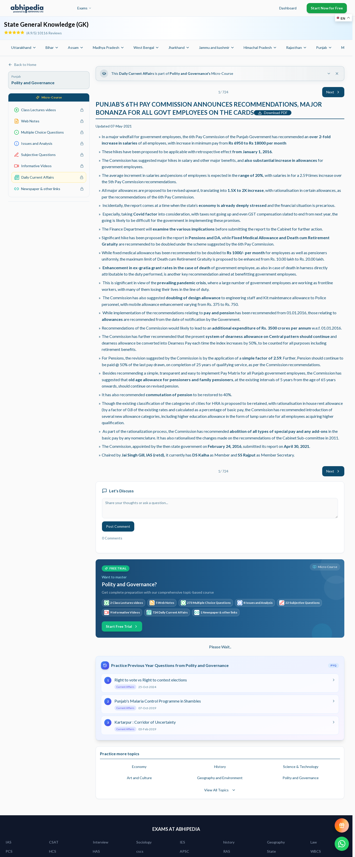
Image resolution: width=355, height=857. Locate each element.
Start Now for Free (327, 8)
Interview (100, 842)
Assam (76, 47)
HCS (52, 851)
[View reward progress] (342, 825)
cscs (139, 851)
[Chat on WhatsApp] (342, 844)
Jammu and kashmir (216, 47)
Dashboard (288, 8)
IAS (8, 842)
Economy (139, 766)
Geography (276, 842)
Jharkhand (179, 47)
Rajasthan (296, 47)
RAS (226, 851)
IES (182, 842)
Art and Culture (139, 778)
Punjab (324, 47)
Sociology (144, 842)
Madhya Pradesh (108, 47)
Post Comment (118, 526)
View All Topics (220, 790)
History (220, 766)
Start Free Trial (122, 626)
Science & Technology (300, 766)
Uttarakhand (23, 47)
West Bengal (146, 47)
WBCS (315, 851)
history (228, 842)
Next (333, 92)
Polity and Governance (301, 778)
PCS (9, 851)
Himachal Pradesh (260, 47)
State (271, 851)
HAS (96, 851)
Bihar (52, 47)
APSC (184, 851)
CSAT (53, 842)
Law (313, 842)
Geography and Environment (220, 778)
